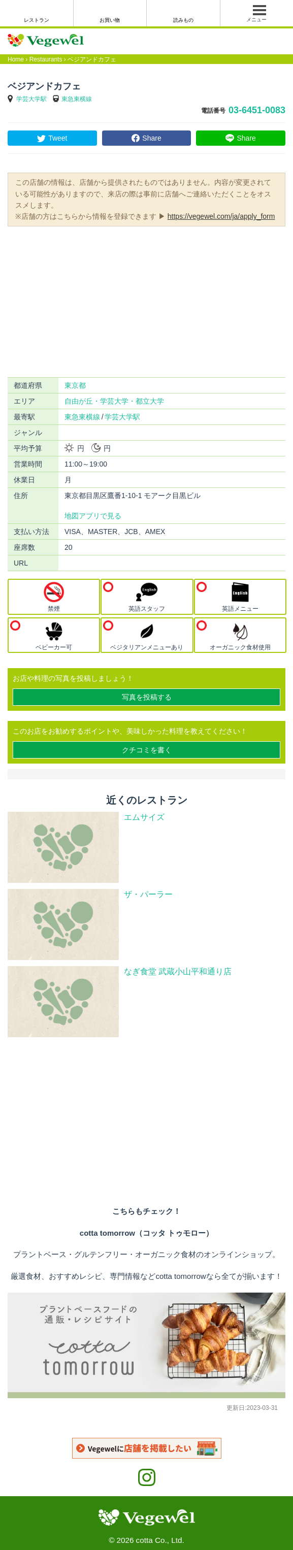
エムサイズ (144, 817)
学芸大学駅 (31, 99)
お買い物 (110, 20)
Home (16, 59)
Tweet (57, 138)
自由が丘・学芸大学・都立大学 (114, 401)
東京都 (75, 385)
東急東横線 (76, 99)
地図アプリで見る (92, 516)
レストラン (36, 20)
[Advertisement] (146, 301)
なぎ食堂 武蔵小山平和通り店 (178, 971)
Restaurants (45, 59)
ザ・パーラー (148, 894)
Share (151, 138)
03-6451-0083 (257, 110)
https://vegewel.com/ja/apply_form (221, 216)
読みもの (183, 20)
